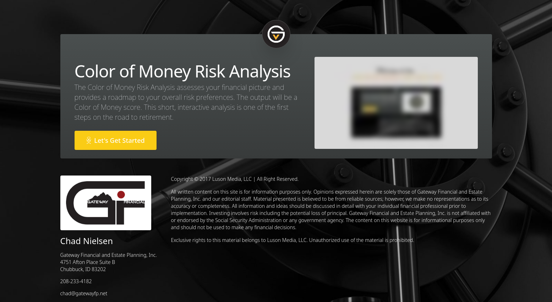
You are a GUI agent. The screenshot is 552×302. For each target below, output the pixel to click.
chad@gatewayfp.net (84, 293)
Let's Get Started (115, 140)
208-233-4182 (76, 281)
